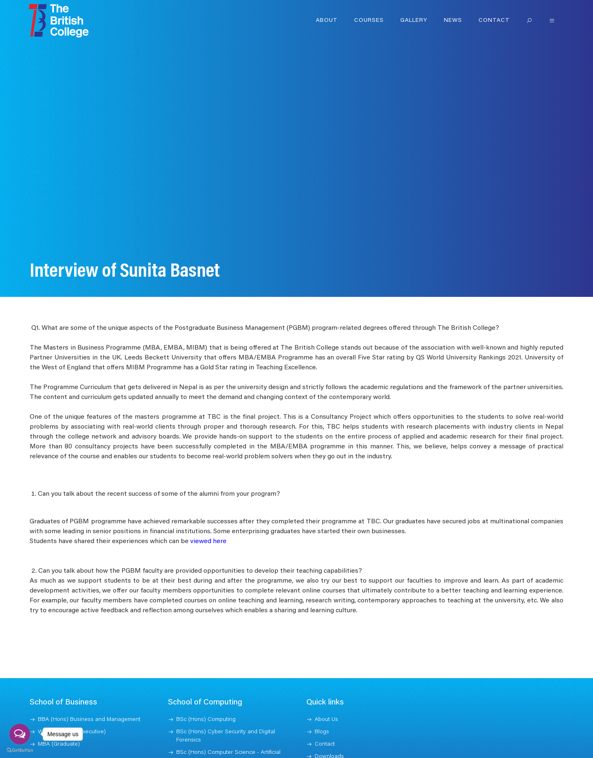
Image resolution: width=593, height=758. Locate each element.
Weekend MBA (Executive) (72, 696)
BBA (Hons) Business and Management (89, 683)
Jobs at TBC (330, 733)
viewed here (208, 505)
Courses (369, 20)
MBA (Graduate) (59, 708)
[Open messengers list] (19, 734)
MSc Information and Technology (218, 737)
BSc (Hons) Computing (206, 683)
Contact (494, 20)
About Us (326, 683)
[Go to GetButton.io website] (20, 749)
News (453, 20)
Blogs (322, 696)
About (327, 20)
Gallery (413, 20)
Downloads (329, 720)
